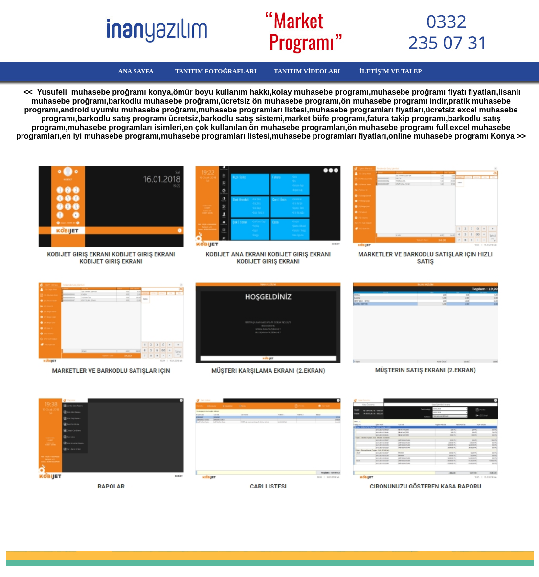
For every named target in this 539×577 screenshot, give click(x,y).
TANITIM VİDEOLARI (308, 71)
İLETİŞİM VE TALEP (404, 71)
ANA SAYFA (119, 71)
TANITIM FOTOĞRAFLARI (210, 71)
